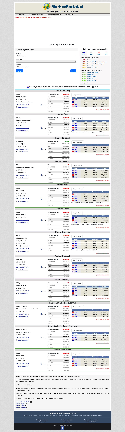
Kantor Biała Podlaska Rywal (95, 64)
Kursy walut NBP (91, 422)
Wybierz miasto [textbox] (21, 56)
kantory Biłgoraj (21, 403)
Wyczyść (19, 71)
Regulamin (52, 413)
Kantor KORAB (91, 67)
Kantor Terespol (91, 60)
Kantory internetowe (66, 420)
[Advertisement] (62, 30)
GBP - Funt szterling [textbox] (23, 67)
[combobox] (46, 56)
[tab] (83, 53)
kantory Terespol (21, 407)
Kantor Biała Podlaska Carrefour (96, 62)
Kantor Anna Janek (92, 72)
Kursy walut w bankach (91, 420)
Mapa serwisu (67, 413)
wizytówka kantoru (23, 107)
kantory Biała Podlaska (23, 402)
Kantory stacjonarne (42, 420)
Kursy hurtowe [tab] (77, 118)
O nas (74, 413)
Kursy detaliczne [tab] (77, 95)
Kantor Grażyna (91, 76)
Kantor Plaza (91, 66)
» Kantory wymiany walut (32, 17)
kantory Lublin (20, 405)
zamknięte (66, 94)
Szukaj (73, 71)
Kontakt (59, 413)
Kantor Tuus (90, 74)
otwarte (67, 141)
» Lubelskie (43, 17)
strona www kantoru (22, 104)
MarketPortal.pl (19, 17)
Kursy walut (42, 422)
